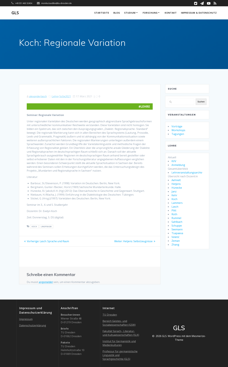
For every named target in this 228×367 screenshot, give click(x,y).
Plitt (174, 210)
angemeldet (46, 282)
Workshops (178, 130)
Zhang (175, 244)
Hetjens (176, 184)
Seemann (177, 229)
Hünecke (177, 187)
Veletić (175, 237)
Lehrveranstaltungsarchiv (187, 172)
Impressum (26, 319)
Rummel (176, 218)
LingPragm (46, 226)
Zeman (176, 241)
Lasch (175, 206)
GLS (15, 13)
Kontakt (171, 12)
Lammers (177, 203)
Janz (174, 191)
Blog (116, 12)
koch (34, 226)
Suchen (201, 101)
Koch (174, 199)
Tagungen (178, 134)
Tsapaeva (177, 233)
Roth (174, 214)
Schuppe (177, 225)
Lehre (55, 96)
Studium (130, 12)
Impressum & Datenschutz (199, 12)
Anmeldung (178, 165)
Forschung (150, 12)
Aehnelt (176, 180)
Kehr (174, 195)
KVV (174, 161)
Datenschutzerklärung (32, 325)
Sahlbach (177, 222)
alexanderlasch (38, 96)
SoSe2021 (65, 96)
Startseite (101, 12)
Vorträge (177, 126)
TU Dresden (110, 314)
